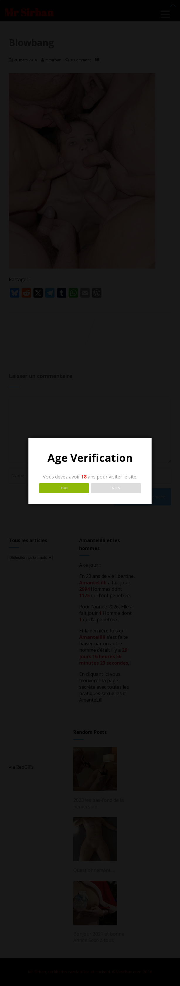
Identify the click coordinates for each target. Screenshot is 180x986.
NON (116, 488)
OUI (63, 488)
